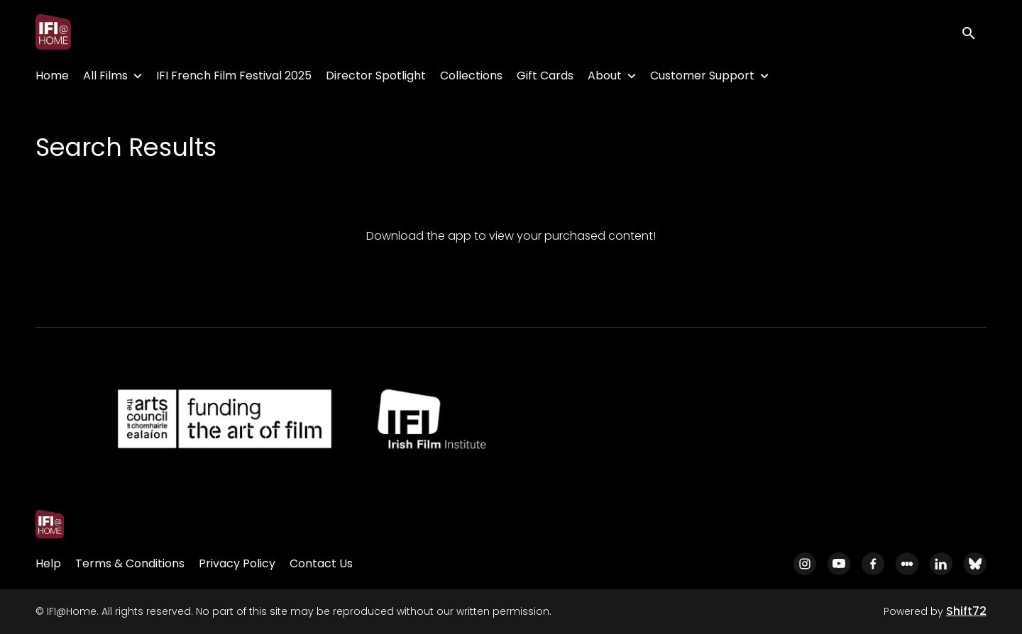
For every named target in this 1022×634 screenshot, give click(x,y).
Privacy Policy (237, 563)
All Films (105, 75)
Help (48, 563)
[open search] (974, 31)
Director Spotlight (376, 75)
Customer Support (702, 75)
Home (52, 75)
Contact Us (321, 563)
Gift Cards (545, 75)
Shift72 (966, 611)
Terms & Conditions (130, 563)
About (605, 75)
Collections (471, 75)
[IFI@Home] (49, 524)
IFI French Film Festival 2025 (234, 75)
